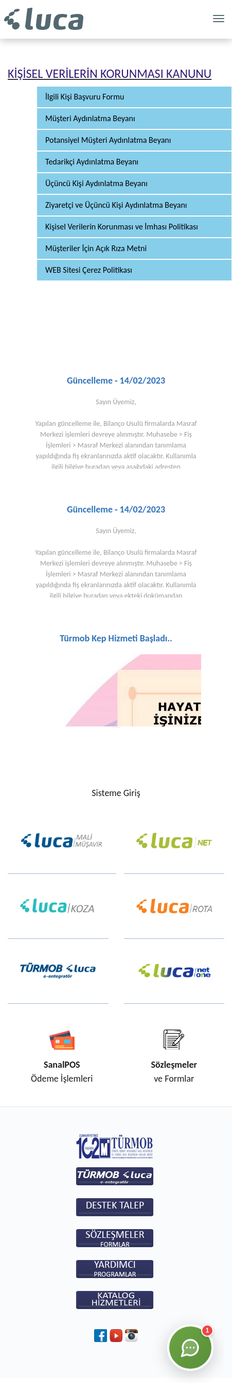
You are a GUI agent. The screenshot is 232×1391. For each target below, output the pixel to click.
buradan (97, 466)
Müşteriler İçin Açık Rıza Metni (96, 248)
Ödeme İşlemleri (62, 1071)
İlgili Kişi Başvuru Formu (84, 97)
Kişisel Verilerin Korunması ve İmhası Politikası (121, 226)
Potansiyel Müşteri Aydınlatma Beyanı (108, 140)
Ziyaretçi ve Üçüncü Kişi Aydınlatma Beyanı (116, 205)
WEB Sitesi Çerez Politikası (88, 270)
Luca (43, 19)
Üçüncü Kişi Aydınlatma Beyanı (96, 183)
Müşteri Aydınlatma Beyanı (90, 118)
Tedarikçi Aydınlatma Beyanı (91, 162)
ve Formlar (174, 1071)
